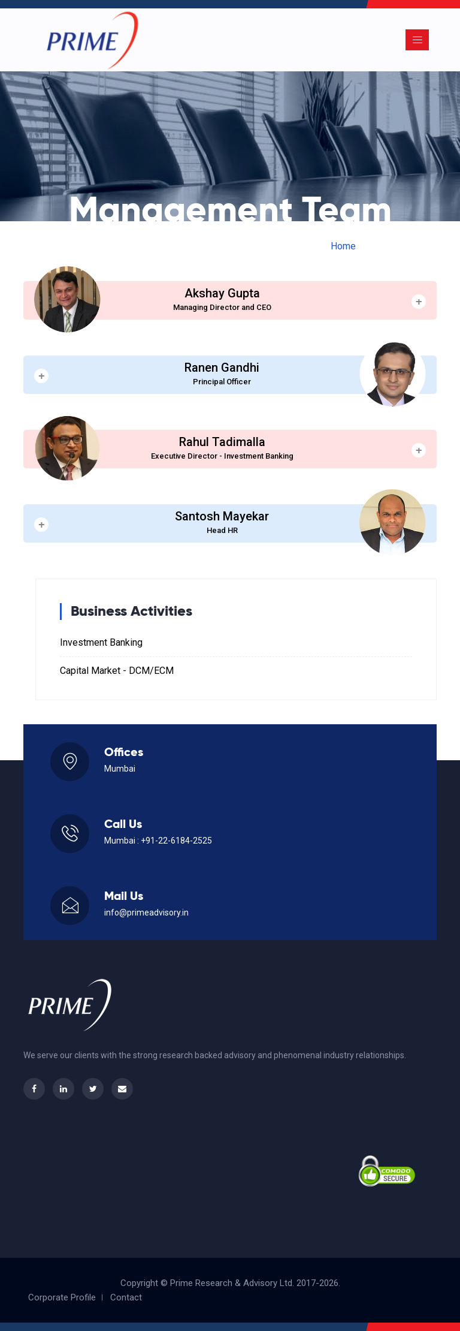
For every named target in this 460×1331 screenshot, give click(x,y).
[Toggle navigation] (417, 40)
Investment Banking (101, 642)
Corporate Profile (62, 1297)
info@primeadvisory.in (146, 912)
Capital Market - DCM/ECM (117, 670)
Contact (126, 1297)
